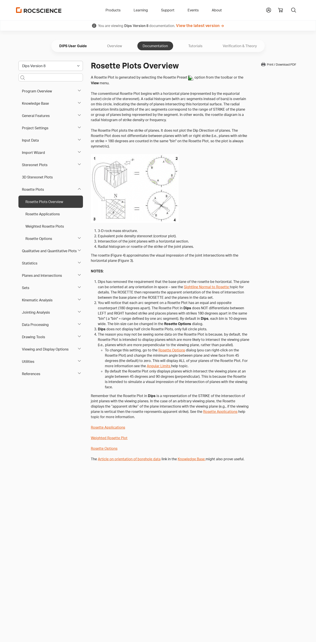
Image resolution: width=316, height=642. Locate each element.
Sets (25, 288)
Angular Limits (159, 366)
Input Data (30, 140)
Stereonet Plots (34, 165)
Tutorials (195, 46)
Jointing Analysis (36, 312)
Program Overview (37, 91)
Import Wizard (33, 152)
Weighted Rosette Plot (109, 438)
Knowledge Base (35, 103)
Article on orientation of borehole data (129, 459)
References (31, 374)
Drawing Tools (33, 337)
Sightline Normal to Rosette (207, 287)
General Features (36, 115)
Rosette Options (38, 238)
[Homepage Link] (39, 10)
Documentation (155, 46)
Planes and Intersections (42, 275)
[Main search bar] (50, 77)
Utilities (28, 361)
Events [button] (193, 10)
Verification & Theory (240, 46)
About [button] (217, 10)
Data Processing (35, 324)
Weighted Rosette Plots (44, 226)
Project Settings (35, 128)
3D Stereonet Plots (37, 177)
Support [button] (167, 10)
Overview (114, 46)
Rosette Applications (42, 214)
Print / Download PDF (278, 64)
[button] (268, 9)
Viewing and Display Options (45, 349)
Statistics (29, 263)
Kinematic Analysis (37, 300)
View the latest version (198, 25)
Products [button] (113, 10)
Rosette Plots (33, 189)
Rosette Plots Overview (44, 202)
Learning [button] (141, 10)
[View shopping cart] (280, 10)
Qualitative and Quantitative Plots (49, 251)
